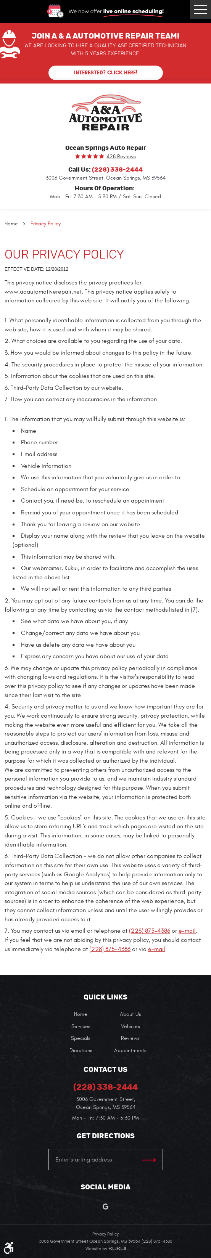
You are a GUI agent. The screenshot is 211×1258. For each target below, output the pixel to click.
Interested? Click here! (105, 72)
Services (80, 1026)
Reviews (130, 1038)
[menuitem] (81, 1014)
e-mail (187, 930)
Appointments (130, 1050)
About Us (130, 1014)
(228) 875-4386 (149, 930)
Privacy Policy (46, 223)
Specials (80, 1038)
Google (105, 1206)
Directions (80, 1050)
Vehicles (130, 1026)
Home (11, 223)
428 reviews (121, 156)
